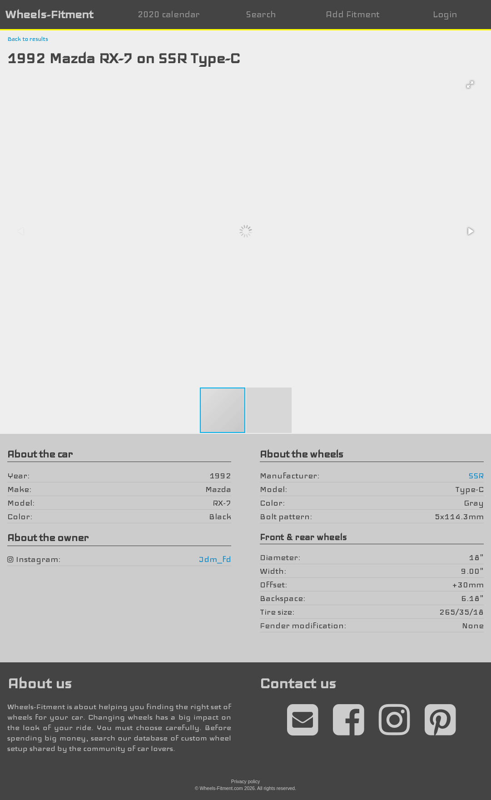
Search (261, 14)
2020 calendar (169, 14)
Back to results (27, 39)
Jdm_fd (215, 559)
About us (39, 683)
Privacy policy (245, 781)
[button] (470, 84)
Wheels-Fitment (49, 14)
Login (445, 14)
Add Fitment (353, 14)
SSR (476, 476)
